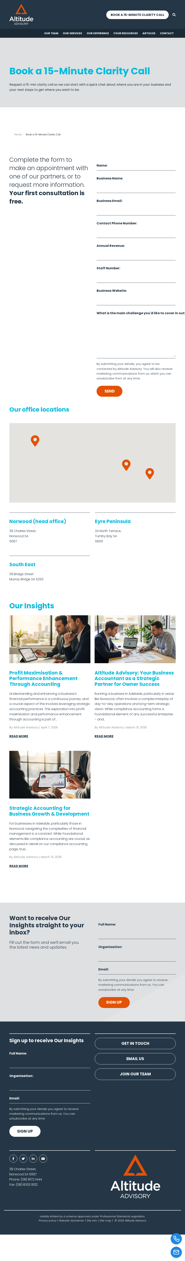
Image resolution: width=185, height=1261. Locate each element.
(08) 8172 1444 (31, 1180)
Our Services (72, 33)
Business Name (109, 178)
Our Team (51, 33)
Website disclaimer (71, 1221)
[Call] (176, 1238)
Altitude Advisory (26, 727)
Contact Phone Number (116, 223)
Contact (167, 33)
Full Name (106, 924)
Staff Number (108, 268)
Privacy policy (47, 1221)
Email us (135, 1059)
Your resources (125, 33)
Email (103, 969)
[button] (126, 465)
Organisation (109, 947)
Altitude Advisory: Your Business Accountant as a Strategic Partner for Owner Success (134, 679)
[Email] (176, 1252)
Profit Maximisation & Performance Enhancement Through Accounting (43, 679)
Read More (18, 736)
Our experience (98, 33)
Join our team (135, 1075)
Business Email (109, 201)
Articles (148, 33)
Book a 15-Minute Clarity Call (137, 15)
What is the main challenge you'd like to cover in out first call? (136, 313)
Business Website (111, 290)
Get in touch (135, 1044)
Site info (92, 1221)
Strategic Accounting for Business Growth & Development (49, 811)
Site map (105, 1221)
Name (102, 165)
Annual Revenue (110, 245)
